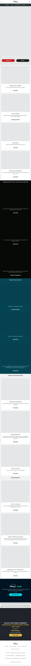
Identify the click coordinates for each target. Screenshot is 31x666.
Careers (15, 646)
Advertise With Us (23, 646)
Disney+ (7, 4)
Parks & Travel (17, 4)
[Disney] (15, 2)
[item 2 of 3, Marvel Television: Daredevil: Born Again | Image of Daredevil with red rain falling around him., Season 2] (15, 327)
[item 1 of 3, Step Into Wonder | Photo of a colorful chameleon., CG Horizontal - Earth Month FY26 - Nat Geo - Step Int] (15, 200)
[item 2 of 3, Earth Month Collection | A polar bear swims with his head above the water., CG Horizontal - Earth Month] (15, 231)
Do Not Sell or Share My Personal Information (12, 658)
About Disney (6, 646)
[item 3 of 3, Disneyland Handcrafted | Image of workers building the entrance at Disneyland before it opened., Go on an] (15, 358)
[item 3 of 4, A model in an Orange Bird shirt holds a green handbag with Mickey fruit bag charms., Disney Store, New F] (15, 136)
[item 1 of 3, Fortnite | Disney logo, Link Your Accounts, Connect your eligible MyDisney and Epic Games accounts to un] (15, 496)
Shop (12, 4)
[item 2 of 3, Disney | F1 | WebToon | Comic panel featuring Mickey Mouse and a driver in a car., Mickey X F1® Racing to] (15, 529)
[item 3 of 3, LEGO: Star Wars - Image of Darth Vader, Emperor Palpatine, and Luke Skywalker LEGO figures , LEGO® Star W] (15, 562)
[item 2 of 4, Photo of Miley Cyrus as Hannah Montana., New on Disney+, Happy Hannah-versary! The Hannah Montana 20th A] (15, 108)
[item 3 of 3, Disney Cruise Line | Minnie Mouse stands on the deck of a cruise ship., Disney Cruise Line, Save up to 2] (15, 460)
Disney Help (11, 646)
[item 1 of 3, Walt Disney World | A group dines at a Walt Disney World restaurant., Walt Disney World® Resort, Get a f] (15, 394)
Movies (24, 4)
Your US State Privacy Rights (10, 655)
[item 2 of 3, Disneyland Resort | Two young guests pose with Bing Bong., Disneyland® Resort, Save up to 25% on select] (15, 427)
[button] (1, 2)
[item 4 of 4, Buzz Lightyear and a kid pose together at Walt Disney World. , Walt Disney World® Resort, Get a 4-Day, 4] (15, 165)
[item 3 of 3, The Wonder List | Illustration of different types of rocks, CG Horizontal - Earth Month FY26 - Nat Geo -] (15, 262)
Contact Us (18, 646)
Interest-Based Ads (23, 658)
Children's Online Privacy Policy (20, 655)
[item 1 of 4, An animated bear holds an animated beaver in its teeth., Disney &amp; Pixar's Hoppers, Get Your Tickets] (15, 79)
